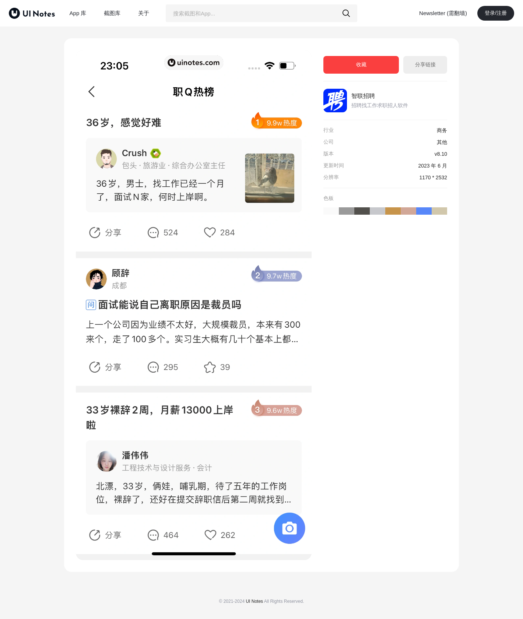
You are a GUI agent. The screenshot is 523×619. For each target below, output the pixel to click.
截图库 (112, 13)
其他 (442, 142)
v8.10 (441, 154)
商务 (442, 130)
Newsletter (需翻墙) (443, 13)
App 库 (78, 13)
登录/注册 (496, 13)
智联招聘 (363, 96)
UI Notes (254, 601)
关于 (143, 13)
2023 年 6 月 (432, 166)
